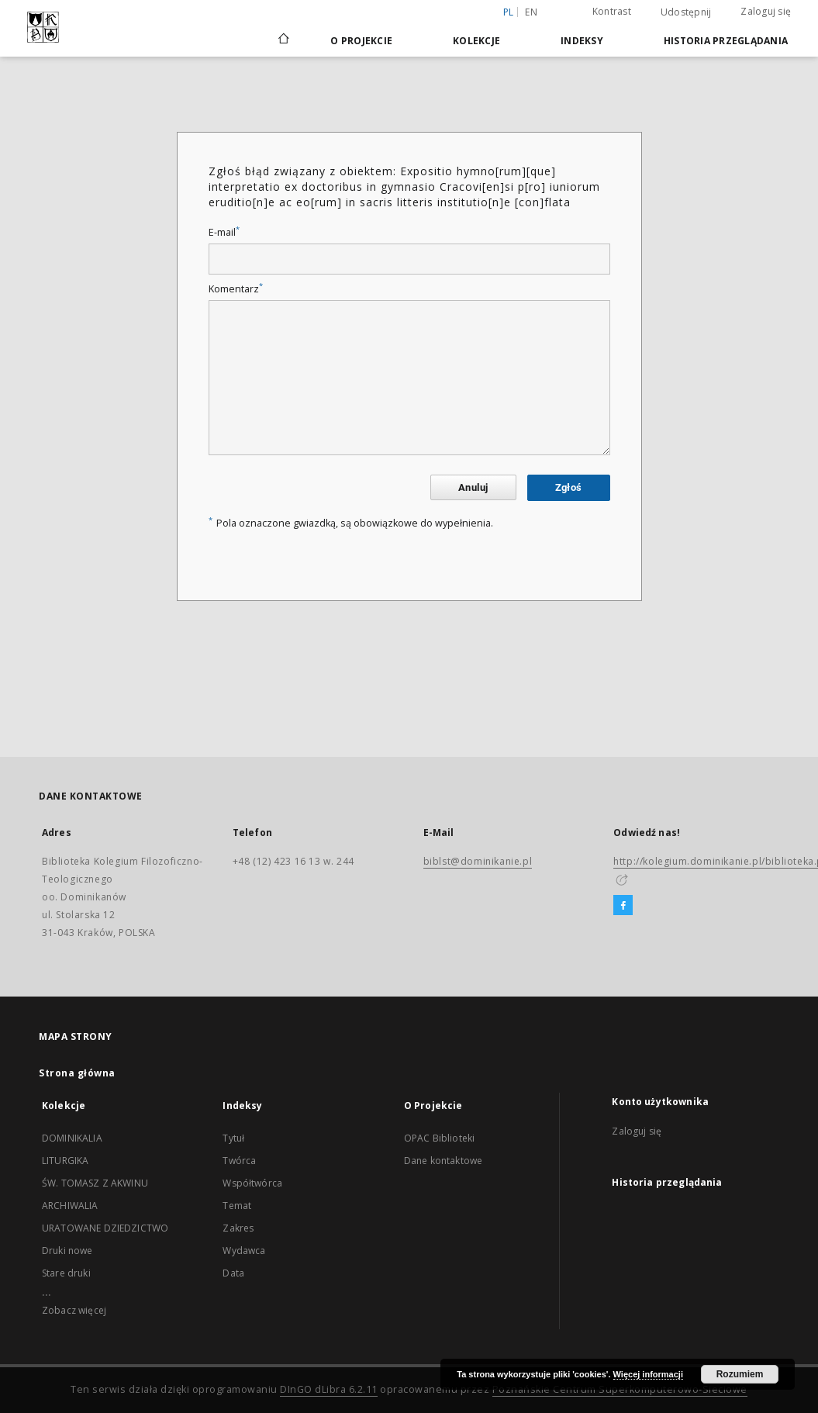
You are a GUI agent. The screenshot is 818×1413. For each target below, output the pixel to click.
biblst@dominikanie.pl (478, 861)
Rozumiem (740, 1374)
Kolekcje (476, 40)
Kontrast (611, 11)
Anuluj (473, 487)
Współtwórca (252, 1183)
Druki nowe (67, 1250)
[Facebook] (623, 906)
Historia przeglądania (726, 40)
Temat (237, 1205)
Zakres (238, 1228)
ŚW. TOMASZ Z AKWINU (95, 1183)
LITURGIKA (65, 1160)
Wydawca (244, 1250)
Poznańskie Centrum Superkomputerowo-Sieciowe (619, 1389)
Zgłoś (568, 487)
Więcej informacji (648, 1374)
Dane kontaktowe (443, 1160)
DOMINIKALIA (72, 1138)
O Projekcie (361, 40)
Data (233, 1273)
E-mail (224, 232)
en (531, 12)
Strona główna (77, 1073)
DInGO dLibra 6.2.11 (329, 1389)
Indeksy (582, 40)
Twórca (239, 1160)
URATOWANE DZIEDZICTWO (105, 1228)
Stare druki (66, 1273)
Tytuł (233, 1138)
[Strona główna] (282, 40)
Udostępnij (686, 12)
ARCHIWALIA (70, 1205)
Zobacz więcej (74, 1310)
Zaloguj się (765, 11)
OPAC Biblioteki (439, 1138)
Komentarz (236, 288)
